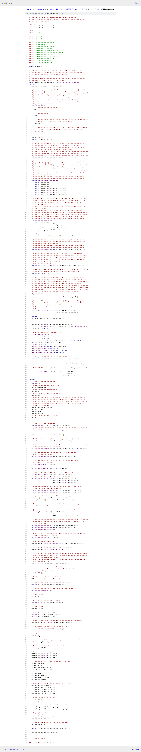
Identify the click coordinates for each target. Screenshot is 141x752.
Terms (22, 749)
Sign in (137, 3)
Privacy (16, 749)
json (137, 749)
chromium (29, 9)
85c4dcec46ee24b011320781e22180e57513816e (67, 9)
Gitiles (11, 749)
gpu (97, 9)
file (63, 14)
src (45, 9)
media (92, 9)
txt (133, 749)
